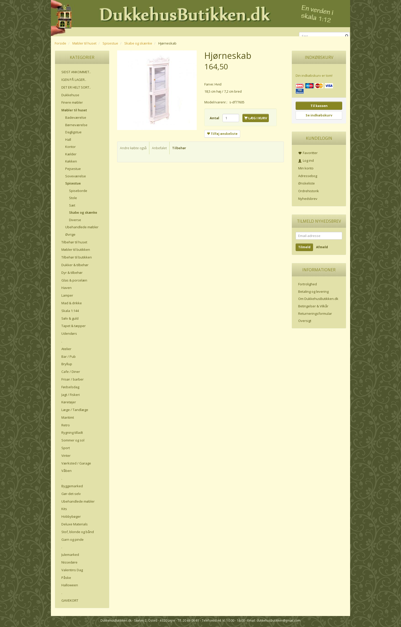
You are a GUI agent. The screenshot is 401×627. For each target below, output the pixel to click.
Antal (215, 118)
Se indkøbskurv (319, 115)
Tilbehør (179, 148)
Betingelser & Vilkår (313, 306)
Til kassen (319, 105)
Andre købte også (133, 148)
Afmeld (322, 247)
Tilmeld (304, 247)
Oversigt (304, 320)
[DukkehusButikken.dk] (200, 17)
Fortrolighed (307, 284)
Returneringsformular (315, 313)
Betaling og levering (313, 291)
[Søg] (347, 36)
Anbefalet (159, 148)
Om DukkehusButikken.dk (318, 298)
